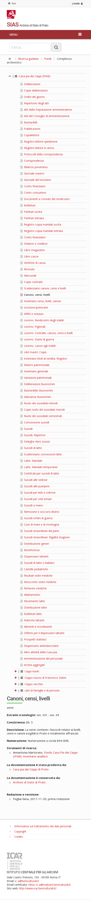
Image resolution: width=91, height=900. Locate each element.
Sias (12, 3)
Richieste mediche (33, 588)
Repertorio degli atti (34, 103)
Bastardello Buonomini (36, 390)
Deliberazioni (30, 84)
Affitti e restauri (31, 314)
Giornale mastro (32, 173)
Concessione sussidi (34, 422)
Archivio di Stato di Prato (29, 782)
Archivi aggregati (32, 665)
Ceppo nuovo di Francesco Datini (43, 677)
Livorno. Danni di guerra (37, 339)
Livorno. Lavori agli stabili (38, 346)
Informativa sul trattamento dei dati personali (40, 826)
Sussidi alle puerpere (35, 486)
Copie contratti (31, 282)
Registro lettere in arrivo (37, 148)
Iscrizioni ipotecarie (34, 307)
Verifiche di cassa (33, 263)
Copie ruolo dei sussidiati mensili (42, 409)
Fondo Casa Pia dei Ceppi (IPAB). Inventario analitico (45, 754)
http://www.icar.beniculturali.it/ (38, 888)
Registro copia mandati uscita (40, 224)
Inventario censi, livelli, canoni (40, 301)
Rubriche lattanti (32, 620)
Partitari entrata (32, 218)
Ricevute (27, 269)
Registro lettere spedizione (39, 141)
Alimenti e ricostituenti (36, 626)
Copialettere (29, 135)
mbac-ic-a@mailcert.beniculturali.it (49, 884)
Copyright (18, 831)
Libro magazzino (32, 250)
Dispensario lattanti (34, 556)
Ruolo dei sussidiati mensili (39, 403)
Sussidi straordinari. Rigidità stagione (45, 537)
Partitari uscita (31, 212)
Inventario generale (34, 371)
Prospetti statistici (33, 639)
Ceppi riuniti (30, 671)
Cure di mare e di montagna (39, 524)
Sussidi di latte (31, 448)
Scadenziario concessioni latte (41, 454)
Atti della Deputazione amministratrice (46, 109)
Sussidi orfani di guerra (36, 518)
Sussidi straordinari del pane (39, 531)
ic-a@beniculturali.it (27, 881)
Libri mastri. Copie (33, 352)
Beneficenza (29, 550)
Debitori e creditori (33, 243)
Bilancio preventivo (34, 167)
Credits (16, 836)
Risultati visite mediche (36, 575)
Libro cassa (29, 256)
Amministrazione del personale (41, 658)
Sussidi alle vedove (33, 480)
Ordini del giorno (32, 97)
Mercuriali (28, 275)
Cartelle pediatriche (34, 569)
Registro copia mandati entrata (41, 231)
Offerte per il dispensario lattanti (42, 633)
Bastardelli (28, 122)
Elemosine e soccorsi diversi (39, 512)
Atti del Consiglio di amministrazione (45, 116)
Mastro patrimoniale (35, 365)
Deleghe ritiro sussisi (35, 441)
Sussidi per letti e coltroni (37, 492)
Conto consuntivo (33, 192)
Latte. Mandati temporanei (39, 467)
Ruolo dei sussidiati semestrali (41, 416)
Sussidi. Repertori (33, 435)
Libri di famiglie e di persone (40, 690)
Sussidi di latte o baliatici (37, 563)
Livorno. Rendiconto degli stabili (42, 320)
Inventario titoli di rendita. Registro (43, 358)
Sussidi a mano (31, 505)
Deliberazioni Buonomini (37, 384)
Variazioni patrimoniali (36, 377)
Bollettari (27, 205)
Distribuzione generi (34, 543)
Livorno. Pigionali (32, 326)
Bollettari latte (31, 614)
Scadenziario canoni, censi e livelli (43, 288)
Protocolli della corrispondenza (41, 154)
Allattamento (30, 595)
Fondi (47, 59)
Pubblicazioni (30, 129)
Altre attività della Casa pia (38, 652)
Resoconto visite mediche (38, 582)
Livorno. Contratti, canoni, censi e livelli (46, 333)
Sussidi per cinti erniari (36, 499)
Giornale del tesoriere (35, 180)
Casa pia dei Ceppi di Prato (31, 769)
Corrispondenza (32, 160)
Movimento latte (32, 601)
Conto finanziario (33, 186)
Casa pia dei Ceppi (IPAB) (32, 76)
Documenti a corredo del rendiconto (45, 199)
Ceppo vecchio (32, 684)
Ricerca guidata (28, 59)
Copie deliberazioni (34, 90)
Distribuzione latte (33, 607)
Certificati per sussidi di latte (39, 473)
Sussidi (26, 429)
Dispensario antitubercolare (39, 646)
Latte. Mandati (31, 460)
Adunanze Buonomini (35, 397)
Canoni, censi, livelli (35, 295)
